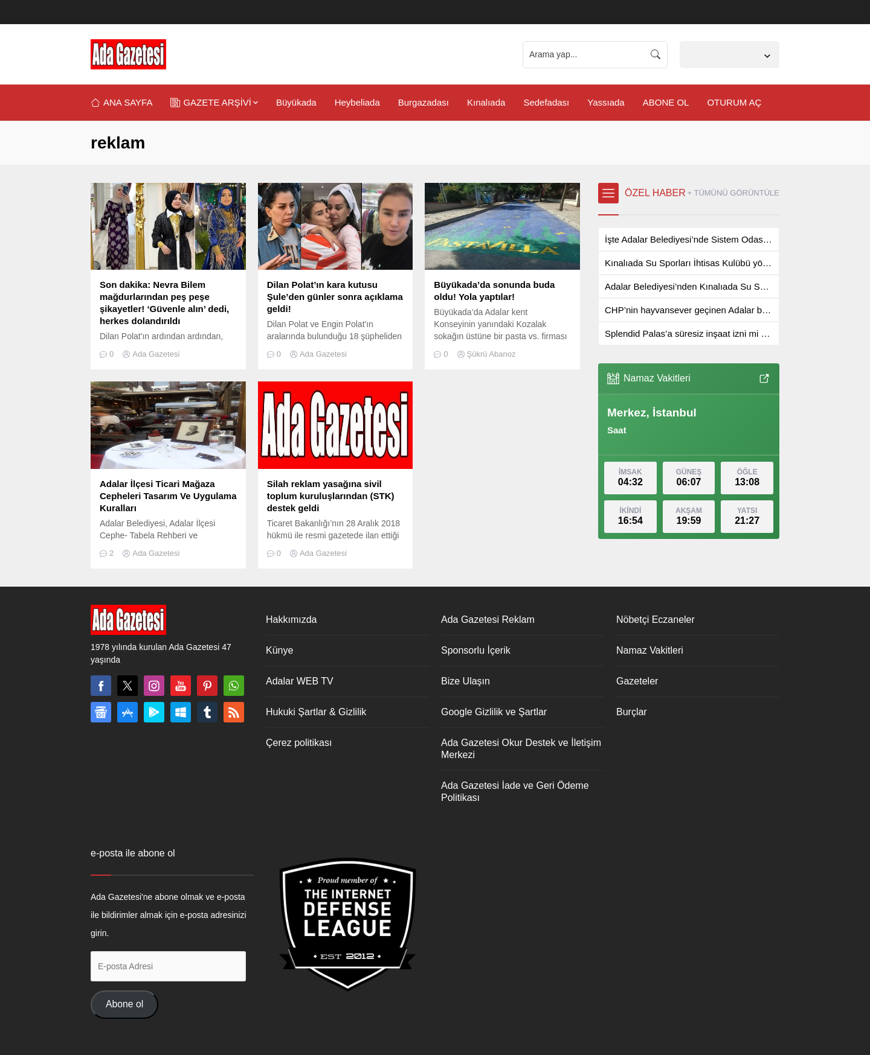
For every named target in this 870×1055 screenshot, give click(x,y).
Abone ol (124, 1004)
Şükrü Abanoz (491, 354)
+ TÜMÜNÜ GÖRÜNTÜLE (733, 192)
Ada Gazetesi (155, 354)
